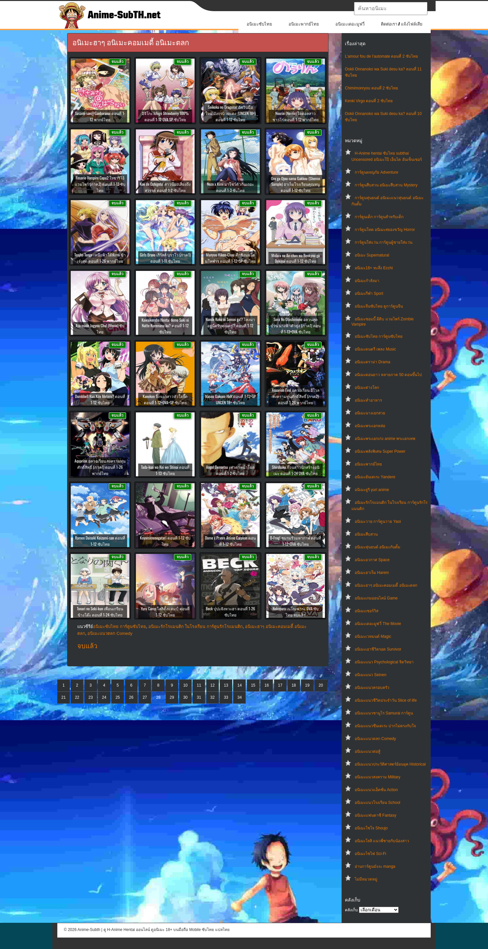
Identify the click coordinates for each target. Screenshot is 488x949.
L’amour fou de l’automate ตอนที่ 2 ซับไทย (381, 56)
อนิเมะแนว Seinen (370, 675)
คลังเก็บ (351, 910)
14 (239, 685)
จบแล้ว (87, 646)
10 (185, 685)
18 (293, 685)
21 (63, 697)
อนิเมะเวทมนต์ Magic (373, 636)
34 (239, 697)
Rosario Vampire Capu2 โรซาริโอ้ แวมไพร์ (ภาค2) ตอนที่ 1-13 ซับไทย (100, 184)
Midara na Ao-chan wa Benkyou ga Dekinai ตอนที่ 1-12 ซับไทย (296, 258)
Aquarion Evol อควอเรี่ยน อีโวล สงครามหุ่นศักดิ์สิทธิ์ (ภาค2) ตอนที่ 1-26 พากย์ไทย (295, 396)
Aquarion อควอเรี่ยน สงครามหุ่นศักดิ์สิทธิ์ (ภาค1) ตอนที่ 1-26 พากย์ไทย (100, 467)
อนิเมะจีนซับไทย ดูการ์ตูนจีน (379, 306)
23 (90, 697)
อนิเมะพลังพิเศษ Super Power (380, 451)
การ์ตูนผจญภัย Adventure (376, 172)
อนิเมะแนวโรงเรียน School (377, 802)
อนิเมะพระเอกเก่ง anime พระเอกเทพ (385, 438)
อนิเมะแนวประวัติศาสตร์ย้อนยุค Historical (390, 764)
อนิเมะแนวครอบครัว (372, 687)
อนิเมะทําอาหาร (368, 400)
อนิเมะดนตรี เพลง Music (375, 349)
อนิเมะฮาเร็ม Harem (372, 572)
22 (77, 697)
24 (104, 697)
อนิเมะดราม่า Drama (372, 362)
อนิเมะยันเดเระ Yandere (375, 477)
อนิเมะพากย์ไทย (304, 24)
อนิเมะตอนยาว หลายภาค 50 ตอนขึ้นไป (388, 374)
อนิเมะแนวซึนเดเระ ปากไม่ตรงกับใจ (385, 726)
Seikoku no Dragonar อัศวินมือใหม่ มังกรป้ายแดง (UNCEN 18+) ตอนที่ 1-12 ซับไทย (230, 113)
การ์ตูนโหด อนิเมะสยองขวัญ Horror (385, 229)
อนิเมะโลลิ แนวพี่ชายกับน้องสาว (382, 841)
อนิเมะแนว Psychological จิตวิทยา (384, 662)
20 (321, 685)
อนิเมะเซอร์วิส (366, 611)
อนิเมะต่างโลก (367, 387)
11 (199, 685)
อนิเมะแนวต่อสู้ (367, 751)
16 (266, 685)
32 (212, 697)
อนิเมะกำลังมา (367, 280)
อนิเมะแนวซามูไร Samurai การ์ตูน (384, 713)
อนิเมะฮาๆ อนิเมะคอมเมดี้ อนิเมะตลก (386, 585)
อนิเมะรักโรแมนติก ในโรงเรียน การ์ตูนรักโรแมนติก (195, 626)
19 (307, 685)
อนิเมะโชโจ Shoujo (371, 828)
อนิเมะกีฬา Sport (369, 293)
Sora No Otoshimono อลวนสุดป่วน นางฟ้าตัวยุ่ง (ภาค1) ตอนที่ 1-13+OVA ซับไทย (296, 325)
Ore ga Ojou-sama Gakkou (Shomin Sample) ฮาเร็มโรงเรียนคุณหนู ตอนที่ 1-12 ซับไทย (295, 184)
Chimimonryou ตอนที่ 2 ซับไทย (371, 88)
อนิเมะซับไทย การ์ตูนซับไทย (379, 336)
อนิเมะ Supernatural (372, 255)
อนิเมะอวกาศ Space (372, 560)
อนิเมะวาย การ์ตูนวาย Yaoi (378, 521)
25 (118, 697)
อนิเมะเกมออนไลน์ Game (376, 598)
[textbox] (390, 8)
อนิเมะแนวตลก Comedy (375, 738)
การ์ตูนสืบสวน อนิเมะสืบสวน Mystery (386, 185)
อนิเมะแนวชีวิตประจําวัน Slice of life (386, 700)
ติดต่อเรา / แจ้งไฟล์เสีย (401, 24)
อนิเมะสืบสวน (366, 534)
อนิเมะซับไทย (259, 24)
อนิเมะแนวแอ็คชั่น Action (376, 790)
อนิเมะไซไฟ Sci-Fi (370, 853)
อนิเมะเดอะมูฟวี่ (350, 24)
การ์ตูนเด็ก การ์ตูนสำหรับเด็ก (379, 217)
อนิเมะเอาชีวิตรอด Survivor (378, 649)
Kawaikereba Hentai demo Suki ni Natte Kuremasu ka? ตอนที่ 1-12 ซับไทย (165, 325)
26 (131, 697)
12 (212, 685)
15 (253, 685)
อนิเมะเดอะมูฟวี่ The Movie (378, 623)
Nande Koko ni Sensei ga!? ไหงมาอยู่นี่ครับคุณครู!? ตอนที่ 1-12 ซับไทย (230, 325)
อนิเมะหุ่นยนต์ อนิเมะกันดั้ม (377, 547)
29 (172, 697)
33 (226, 697)
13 (226, 685)
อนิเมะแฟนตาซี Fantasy (375, 815)
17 (280, 685)
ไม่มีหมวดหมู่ (366, 879)
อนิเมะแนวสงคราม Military (377, 777)
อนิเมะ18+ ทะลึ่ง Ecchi (374, 268)
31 (199, 697)
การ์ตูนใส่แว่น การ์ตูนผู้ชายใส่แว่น (383, 242)
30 (185, 697)
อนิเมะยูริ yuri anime (372, 489)
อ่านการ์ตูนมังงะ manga (375, 866)
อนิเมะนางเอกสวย (370, 413)
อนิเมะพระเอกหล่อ (370, 426)
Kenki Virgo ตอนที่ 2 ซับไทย (369, 101)
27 (144, 697)
